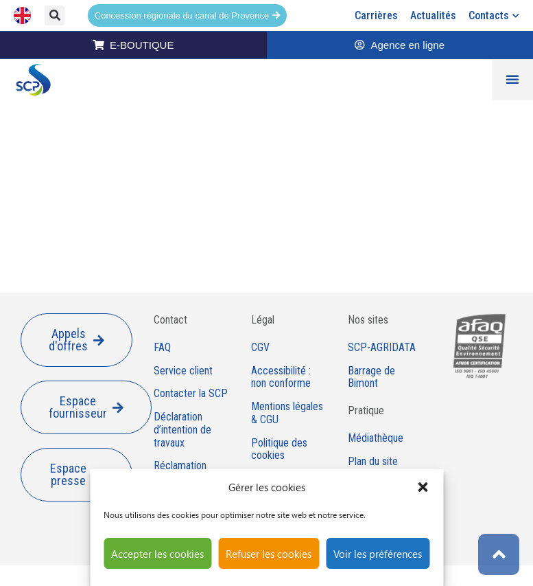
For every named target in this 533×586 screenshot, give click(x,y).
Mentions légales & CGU (287, 413)
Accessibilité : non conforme (281, 377)
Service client (183, 371)
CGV (260, 347)
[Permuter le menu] (512, 79)
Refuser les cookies (268, 554)
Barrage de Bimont (371, 377)
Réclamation (180, 466)
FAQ (162, 347)
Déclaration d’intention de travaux (182, 430)
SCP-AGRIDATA (382, 347)
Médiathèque (375, 438)
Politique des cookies (279, 449)
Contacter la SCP (191, 393)
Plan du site (373, 461)
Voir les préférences (377, 554)
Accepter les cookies (157, 554)
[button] (422, 487)
